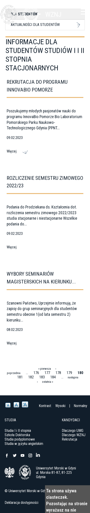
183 (42, 377)
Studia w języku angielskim (24, 443)
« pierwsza (44, 368)
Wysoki (60, 406)
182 (31, 377)
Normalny (80, 406)
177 (47, 373)
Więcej (12, 151)
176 (36, 373)
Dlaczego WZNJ (73, 435)
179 (69, 373)
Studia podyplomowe (20, 439)
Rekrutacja (69, 439)
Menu (84, 11)
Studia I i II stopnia (18, 430)
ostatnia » (47, 381)
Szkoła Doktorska (17, 435)
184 (53, 377)
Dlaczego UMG (72, 430)
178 (58, 373)
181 (20, 377)
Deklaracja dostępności (21, 502)
